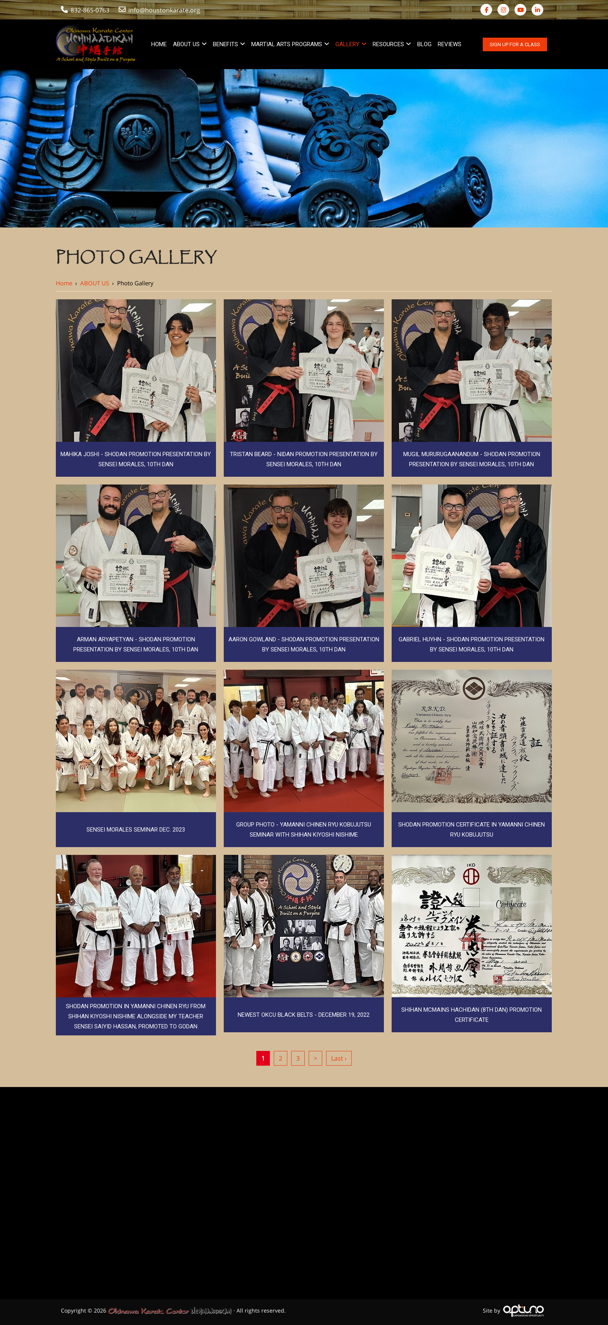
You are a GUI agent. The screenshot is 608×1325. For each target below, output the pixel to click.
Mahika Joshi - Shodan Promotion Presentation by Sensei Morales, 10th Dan (135, 459)
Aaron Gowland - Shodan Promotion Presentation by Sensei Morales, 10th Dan (303, 644)
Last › (339, 1058)
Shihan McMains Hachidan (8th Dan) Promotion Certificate (471, 1014)
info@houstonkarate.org (160, 10)
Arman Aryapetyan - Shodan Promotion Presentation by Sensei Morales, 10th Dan (135, 644)
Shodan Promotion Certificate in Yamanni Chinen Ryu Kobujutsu (471, 829)
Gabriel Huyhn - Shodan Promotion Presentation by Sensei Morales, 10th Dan (471, 644)
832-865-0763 (85, 10)
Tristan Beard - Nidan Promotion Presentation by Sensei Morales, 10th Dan (304, 459)
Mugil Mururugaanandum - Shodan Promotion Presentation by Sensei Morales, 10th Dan (471, 459)
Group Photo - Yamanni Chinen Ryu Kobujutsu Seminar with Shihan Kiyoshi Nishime (303, 829)
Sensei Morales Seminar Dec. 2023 (135, 829)
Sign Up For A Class (515, 44)
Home (64, 283)
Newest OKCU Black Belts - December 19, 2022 (304, 1014)
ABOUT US (94, 283)
